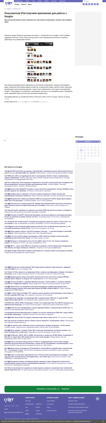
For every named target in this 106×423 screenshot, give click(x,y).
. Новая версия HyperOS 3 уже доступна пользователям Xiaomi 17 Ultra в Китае (38, 343)
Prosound (53, 1)
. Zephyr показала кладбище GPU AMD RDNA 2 (37, 288)
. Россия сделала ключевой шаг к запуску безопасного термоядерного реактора (38, 363)
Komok (40, 1)
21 (98, 152)
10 (84, 150)
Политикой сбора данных (84, 421)
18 (88, 152)
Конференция (19, 1)
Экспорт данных (52, 410)
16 (81, 152)
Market (46, 1)
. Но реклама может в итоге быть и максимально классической (38, 216)
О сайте (6, 409)
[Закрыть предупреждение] (103, 421)
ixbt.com (27, 401)
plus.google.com (43, 101)
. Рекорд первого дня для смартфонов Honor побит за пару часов (38, 336)
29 (77, 158)
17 (84, 152)
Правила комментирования (76, 404)
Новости (23, 4)
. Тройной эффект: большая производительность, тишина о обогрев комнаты (38, 184)
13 (95, 150)
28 (98, 155)
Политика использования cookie (78, 407)
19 (91, 152)
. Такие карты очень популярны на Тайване (38, 205)
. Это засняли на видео (41, 317)
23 (81, 155)
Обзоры (17, 4)
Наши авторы (51, 401)
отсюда (6, 99)
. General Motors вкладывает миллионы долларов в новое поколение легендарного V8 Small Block (38, 350)
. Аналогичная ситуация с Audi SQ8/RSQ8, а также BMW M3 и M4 (38, 356)
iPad (31, 101)
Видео (27, 414)
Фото (33, 1)
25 (88, 155)
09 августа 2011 (17, 9)
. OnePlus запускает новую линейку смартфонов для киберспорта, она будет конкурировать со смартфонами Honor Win (37, 177)
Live (26, 407)
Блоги (30, 4)
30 (81, 158)
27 (95, 155)
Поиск (49, 407)
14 (98, 150)
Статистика (50, 404)
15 (77, 152)
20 (95, 152)
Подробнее (65, 389)
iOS (29, 101)
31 (84, 158)
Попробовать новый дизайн (48, 389)
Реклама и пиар (72, 401)
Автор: (20, 101)
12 (91, 150)
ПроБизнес (62, 1)
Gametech (39, 404)
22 (77, 155)
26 (91, 155)
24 (84, 155)
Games (27, 1)
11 (88, 150)
